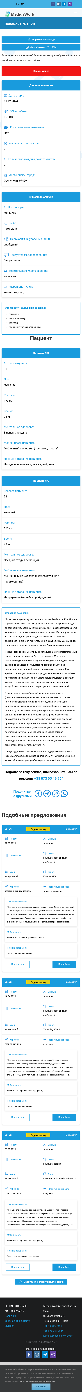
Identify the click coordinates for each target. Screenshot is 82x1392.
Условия (9, 1325)
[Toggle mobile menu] (75, 13)
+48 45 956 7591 (52, 1325)
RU (17, 4)
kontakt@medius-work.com (58, 1335)
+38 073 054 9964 (53, 1330)
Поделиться (17, 964)
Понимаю (41, 1386)
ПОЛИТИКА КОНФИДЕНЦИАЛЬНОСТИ (37, 1381)
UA (22, 4)
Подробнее (64, 964)
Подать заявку (41, 71)
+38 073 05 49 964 (49, 778)
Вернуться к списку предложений (41, 1281)
